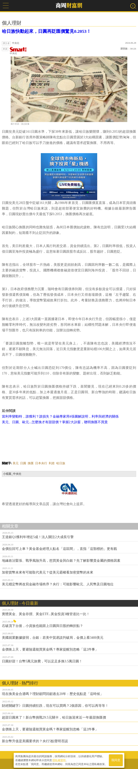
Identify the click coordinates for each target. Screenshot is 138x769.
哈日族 (60, 463)
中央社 (18, 51)
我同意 (115, 760)
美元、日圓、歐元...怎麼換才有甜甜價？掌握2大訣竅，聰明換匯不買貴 (55, 422)
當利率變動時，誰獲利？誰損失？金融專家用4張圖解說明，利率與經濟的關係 (60, 416)
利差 (52, 463)
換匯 (31, 463)
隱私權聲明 (59, 759)
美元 (16, 463)
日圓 (23, 463)
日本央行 (41, 463)
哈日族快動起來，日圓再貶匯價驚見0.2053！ (46, 31)
